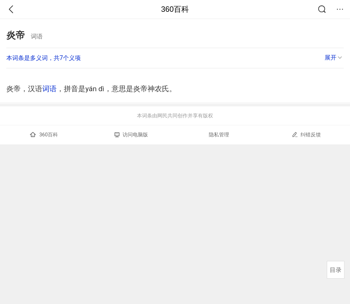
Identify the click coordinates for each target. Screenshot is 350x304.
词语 (49, 88)
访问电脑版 (131, 135)
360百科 (175, 9)
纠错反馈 (306, 134)
